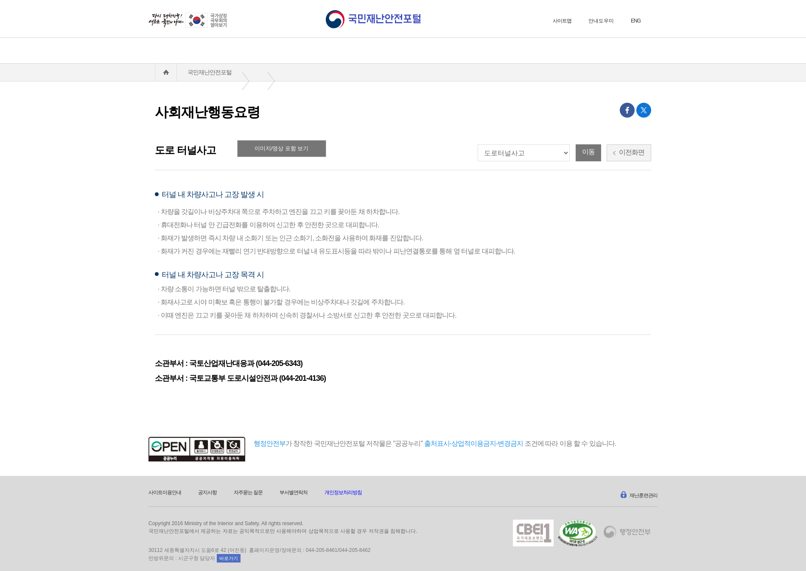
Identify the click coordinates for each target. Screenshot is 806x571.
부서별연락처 (294, 492)
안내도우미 (601, 21)
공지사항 (207, 492)
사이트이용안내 (164, 492)
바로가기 (228, 558)
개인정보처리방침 (343, 492)
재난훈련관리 (638, 493)
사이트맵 (562, 21)
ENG (636, 21)
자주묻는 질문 (248, 492)
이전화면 (628, 152)
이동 (588, 151)
